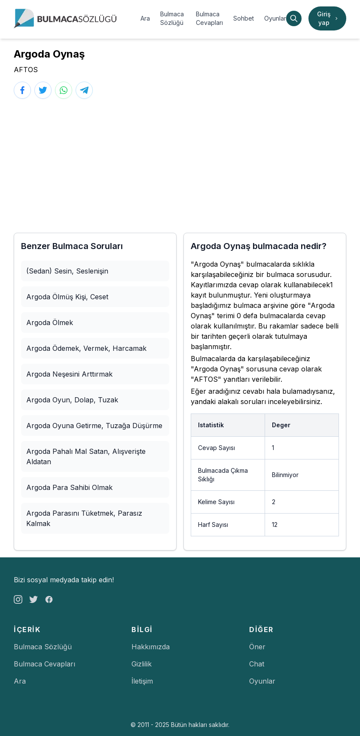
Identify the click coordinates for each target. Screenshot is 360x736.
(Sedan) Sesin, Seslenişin (67, 271)
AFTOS (26, 69)
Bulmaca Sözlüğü (172, 18)
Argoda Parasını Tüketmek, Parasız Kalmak (84, 518)
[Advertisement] (180, 166)
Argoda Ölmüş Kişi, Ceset (67, 296)
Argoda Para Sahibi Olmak (69, 487)
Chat (256, 664)
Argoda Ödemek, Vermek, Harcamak (86, 348)
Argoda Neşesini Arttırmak (69, 374)
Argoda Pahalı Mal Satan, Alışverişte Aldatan (86, 456)
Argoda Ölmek (49, 322)
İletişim (142, 681)
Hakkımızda (150, 646)
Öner (257, 646)
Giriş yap (328, 18)
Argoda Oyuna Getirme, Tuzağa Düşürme (94, 425)
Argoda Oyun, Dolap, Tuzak (72, 399)
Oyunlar (275, 18)
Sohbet (243, 18)
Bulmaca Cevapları (209, 18)
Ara (145, 18)
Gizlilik (141, 664)
